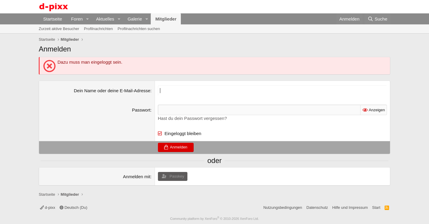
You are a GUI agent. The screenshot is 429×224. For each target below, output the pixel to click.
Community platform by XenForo (214, 218)
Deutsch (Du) (73, 207)
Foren (77, 18)
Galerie (135, 18)
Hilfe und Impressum (350, 207)
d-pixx (47, 207)
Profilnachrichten (98, 28)
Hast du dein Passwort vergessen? (192, 118)
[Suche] (377, 18)
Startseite (52, 18)
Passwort (141, 109)
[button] (87, 18)
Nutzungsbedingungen (282, 207)
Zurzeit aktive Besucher (59, 28)
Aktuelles (105, 18)
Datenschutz (317, 207)
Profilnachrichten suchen (139, 28)
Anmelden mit (136, 176)
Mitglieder (165, 18)
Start (376, 207)
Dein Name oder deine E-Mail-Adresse (112, 90)
